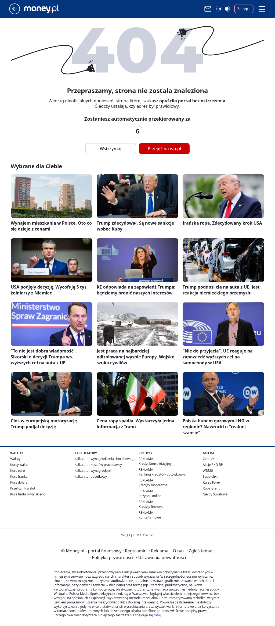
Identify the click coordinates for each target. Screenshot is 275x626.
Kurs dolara (19, 482)
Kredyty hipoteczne (153, 485)
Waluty (15, 458)
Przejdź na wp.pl (164, 149)
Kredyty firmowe (151, 506)
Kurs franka (19, 476)
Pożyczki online (150, 496)
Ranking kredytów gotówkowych (163, 474)
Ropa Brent (211, 488)
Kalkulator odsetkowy (90, 476)
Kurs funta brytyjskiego (27, 494)
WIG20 (208, 470)
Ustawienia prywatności (161, 557)
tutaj (157, 615)
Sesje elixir (211, 476)
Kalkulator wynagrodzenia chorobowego (104, 458)
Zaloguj (244, 8)
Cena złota (211, 458)
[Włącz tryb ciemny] (223, 9)
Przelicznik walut (22, 488)
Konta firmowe (150, 517)
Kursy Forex (211, 482)
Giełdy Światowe (215, 494)
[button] (262, 9)
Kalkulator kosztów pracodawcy (98, 464)
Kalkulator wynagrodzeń (92, 470)
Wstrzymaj (110, 149)
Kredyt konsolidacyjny (155, 463)
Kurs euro (17, 470)
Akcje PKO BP (213, 464)
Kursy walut (19, 464)
